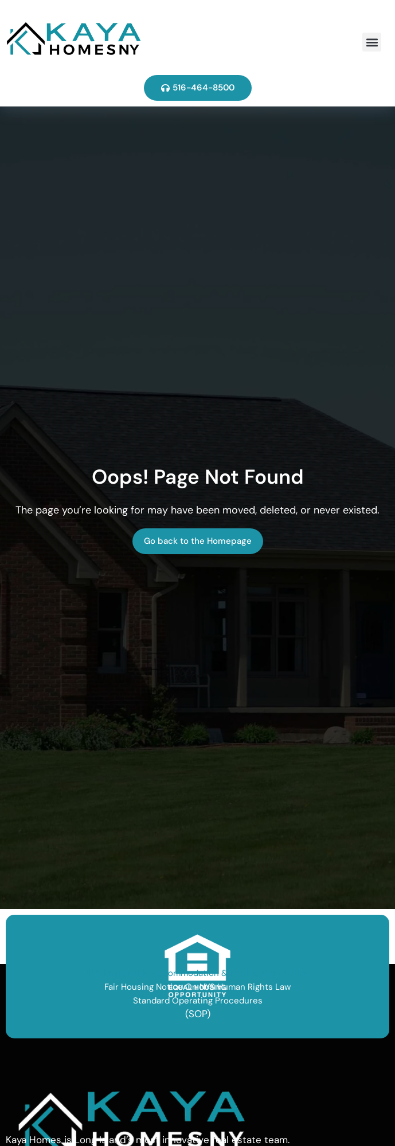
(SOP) (197, 1013)
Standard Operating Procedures (198, 1000)
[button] (371, 42)
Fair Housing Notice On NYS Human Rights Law (197, 987)
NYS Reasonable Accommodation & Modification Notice (197, 973)
